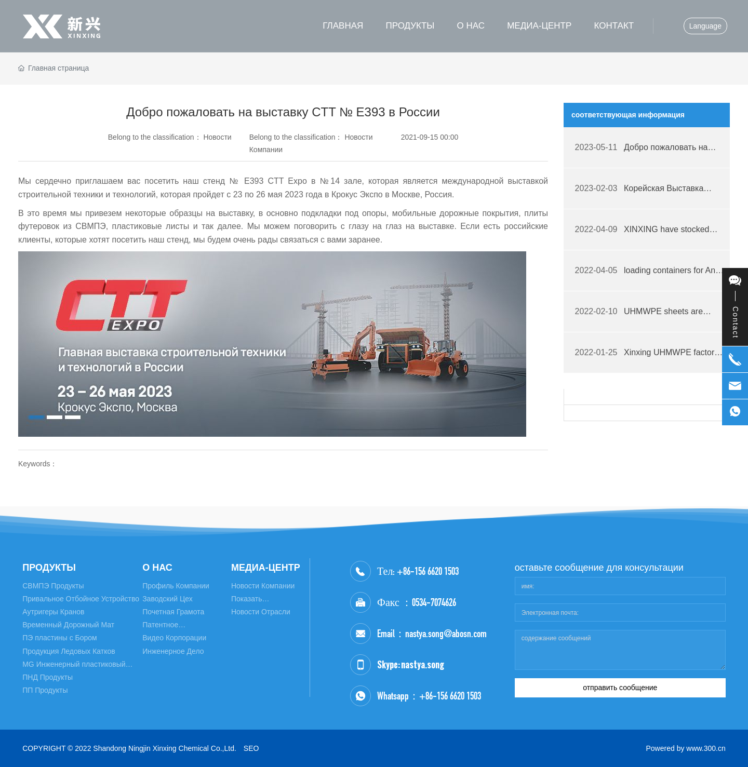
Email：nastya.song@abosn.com (432, 633)
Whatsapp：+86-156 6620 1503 (429, 696)
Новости (217, 137)
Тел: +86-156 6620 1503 (418, 571)
